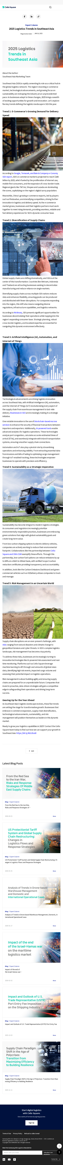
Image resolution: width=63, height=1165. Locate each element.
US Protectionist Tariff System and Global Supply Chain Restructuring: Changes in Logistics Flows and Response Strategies (31, 861)
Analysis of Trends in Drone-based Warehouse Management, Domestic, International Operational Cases (31, 916)
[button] (9, 7)
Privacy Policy (17, 1133)
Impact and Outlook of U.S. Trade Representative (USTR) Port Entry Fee (31, 1024)
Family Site (54, 1159)
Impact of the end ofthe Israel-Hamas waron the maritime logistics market (16, 970)
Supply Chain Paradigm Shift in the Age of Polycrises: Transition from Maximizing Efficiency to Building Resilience (31, 1080)
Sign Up (31, 1123)
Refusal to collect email (31, 1133)
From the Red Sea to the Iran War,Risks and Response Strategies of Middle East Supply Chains (18, 806)
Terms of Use (6, 1133)
